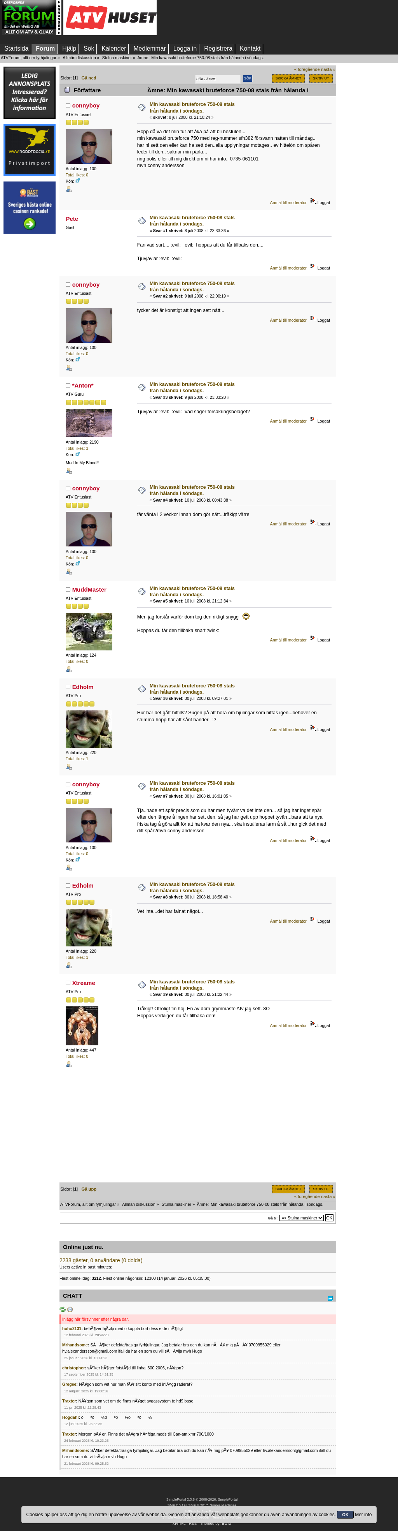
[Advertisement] (29, 355)
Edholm (83, 687)
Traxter (69, 1401)
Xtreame (83, 983)
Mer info (363, 1514)
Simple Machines (223, 1505)
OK (345, 1514)
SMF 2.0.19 (176, 1505)
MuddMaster (89, 589)
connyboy (86, 105)
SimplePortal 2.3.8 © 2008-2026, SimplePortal (202, 1499)
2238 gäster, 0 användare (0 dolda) (101, 1260)
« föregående (307, 69)
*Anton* (83, 385)
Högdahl (70, 1417)
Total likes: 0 (77, 175)
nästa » (328, 69)
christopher (73, 1367)
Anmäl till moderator (288, 202)
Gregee (69, 1384)
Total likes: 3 (77, 448)
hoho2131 (71, 1328)
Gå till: (273, 1218)
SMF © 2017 (198, 1505)
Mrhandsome (75, 1344)
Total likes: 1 (77, 758)
